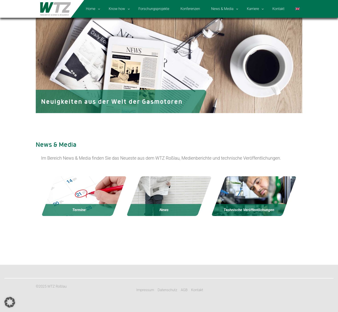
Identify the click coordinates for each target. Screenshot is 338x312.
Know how (117, 9)
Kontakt (278, 9)
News (164, 210)
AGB (184, 290)
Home (90, 9)
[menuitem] (298, 9)
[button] (10, 302)
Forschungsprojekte (153, 9)
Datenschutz (167, 290)
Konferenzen (190, 9)
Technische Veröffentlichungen (249, 210)
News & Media (222, 9)
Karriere (253, 9)
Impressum (145, 290)
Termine (78, 210)
